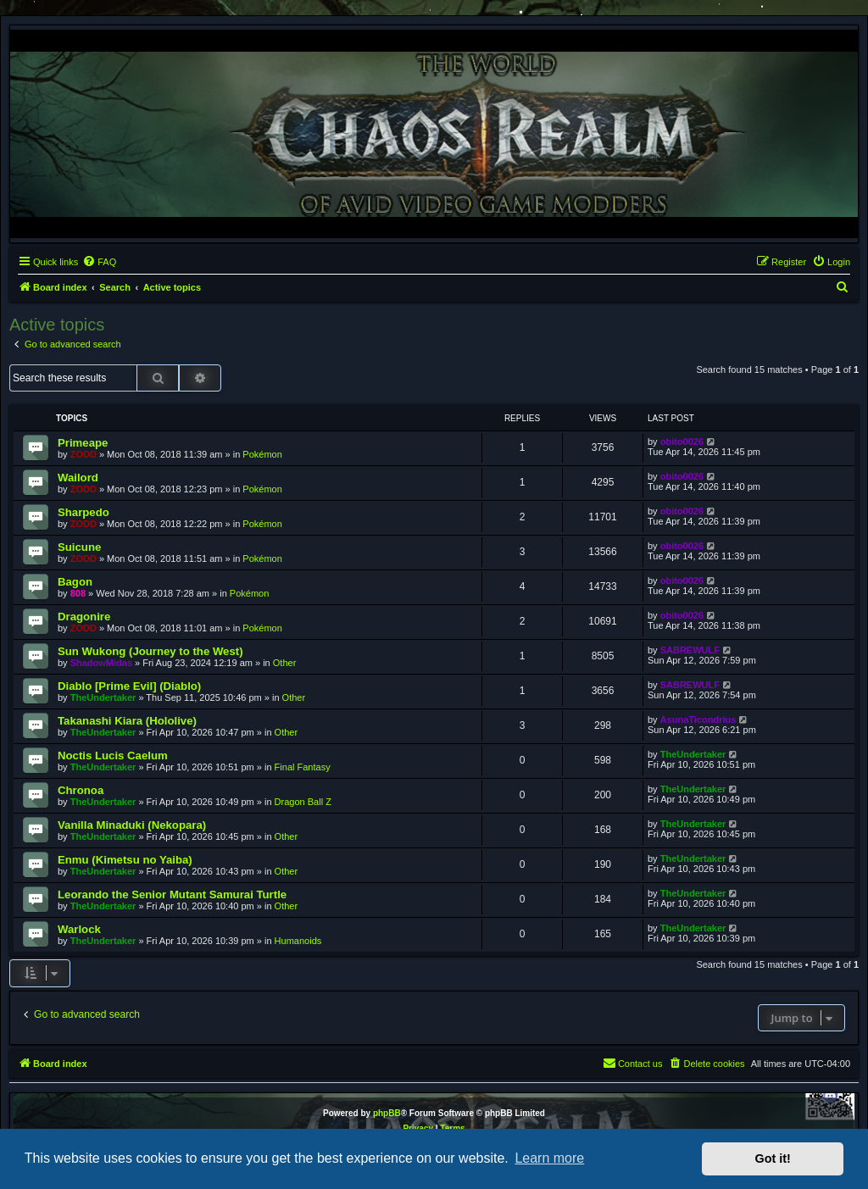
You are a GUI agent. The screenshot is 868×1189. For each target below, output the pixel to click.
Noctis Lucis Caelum (113, 755)
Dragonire (84, 616)
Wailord (78, 477)
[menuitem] (99, 262)
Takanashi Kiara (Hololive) (127, 720)
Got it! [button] (773, 1158)
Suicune (79, 547)
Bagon (75, 581)
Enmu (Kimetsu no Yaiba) (125, 859)
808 (78, 593)
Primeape (83, 442)
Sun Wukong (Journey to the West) (150, 651)
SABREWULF (690, 650)
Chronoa (80, 790)
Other (285, 663)
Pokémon (261, 454)
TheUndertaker (103, 697)
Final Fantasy (303, 767)
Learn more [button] (549, 1158)
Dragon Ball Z (303, 802)
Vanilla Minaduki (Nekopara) (132, 825)
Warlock (79, 929)
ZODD (83, 454)
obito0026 (682, 441)
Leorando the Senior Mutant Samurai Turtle (172, 894)
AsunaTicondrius (698, 719)
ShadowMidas (101, 663)
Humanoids (298, 941)
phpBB (387, 1113)
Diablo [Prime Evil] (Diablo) (129, 686)
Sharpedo (83, 512)
